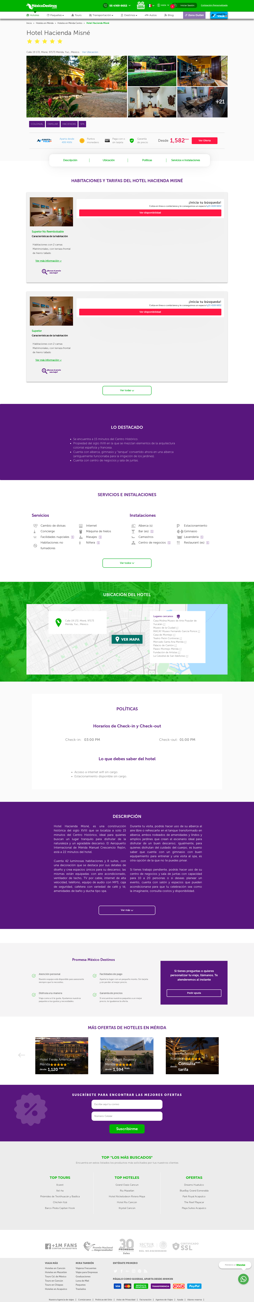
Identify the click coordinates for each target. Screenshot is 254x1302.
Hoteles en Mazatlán (56, 1271)
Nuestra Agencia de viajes (61, 1299)
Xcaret (60, 1183)
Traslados (81, 1288)
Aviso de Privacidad (125, 1299)
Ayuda (180, 1299)
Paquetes (81, 1284)
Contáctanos (84, 1299)
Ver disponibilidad (150, 212)
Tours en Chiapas (54, 1284)
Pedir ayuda (194, 992)
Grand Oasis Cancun (127, 1183)
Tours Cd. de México (55, 1275)
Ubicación (109, 160)
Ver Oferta (205, 140)
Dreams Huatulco (194, 1183)
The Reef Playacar (194, 1201)
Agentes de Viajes (164, 1299)
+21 (220, 102)
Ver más (127, 909)
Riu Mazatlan (127, 1189)
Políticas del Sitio (103, 1299)
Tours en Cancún (54, 1280)
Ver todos (127, 562)
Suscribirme (127, 1128)
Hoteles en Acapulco (56, 1288)
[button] (105, 15)
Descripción (70, 160)
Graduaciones (83, 1275)
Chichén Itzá (60, 1201)
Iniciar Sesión (187, 5)
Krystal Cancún (127, 1207)
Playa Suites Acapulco (194, 1207)
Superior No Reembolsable (48, 231)
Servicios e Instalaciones (185, 160)
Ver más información (48, 260)
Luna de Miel (82, 1280)
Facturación (145, 1299)
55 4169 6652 (214, 206)
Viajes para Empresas (87, 1271)
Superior (37, 331)
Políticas (147, 160)
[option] (61, 1056)
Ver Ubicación (90, 52)
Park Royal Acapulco (194, 1195)
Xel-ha (60, 1189)
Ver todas (127, 389)
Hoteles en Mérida (44, 23)
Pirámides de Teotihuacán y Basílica (60, 1195)
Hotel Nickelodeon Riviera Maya (127, 1195)
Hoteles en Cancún (55, 1267)
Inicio (29, 23)
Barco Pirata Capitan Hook (60, 1207)
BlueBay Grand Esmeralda (194, 1189)
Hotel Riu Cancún (127, 1201)
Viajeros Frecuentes (86, 1267)
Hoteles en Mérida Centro (70, 23)
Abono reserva (194, 1299)
